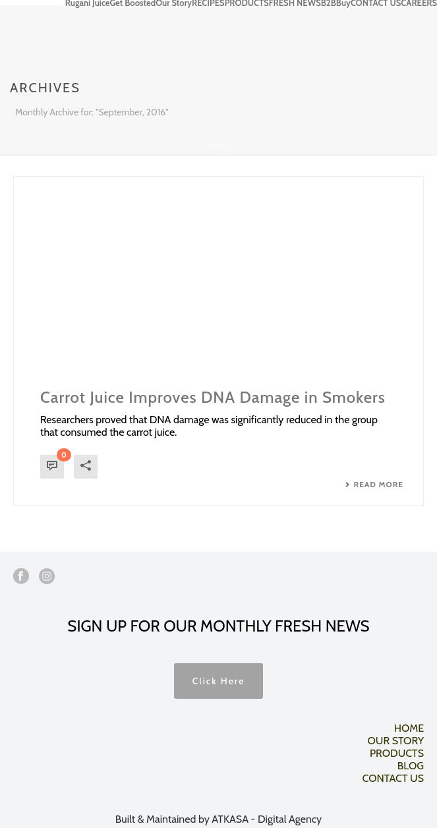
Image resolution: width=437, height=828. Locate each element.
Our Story (174, 2)
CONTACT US (376, 2)
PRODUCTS (247, 2)
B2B (328, 2)
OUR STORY (395, 740)
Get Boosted (132, 2)
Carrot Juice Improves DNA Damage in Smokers (213, 397)
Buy (343, 2)
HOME (409, 728)
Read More (374, 484)
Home (216, 146)
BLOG (410, 765)
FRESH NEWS (295, 2)
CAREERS (419, 2)
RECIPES (208, 2)
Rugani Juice (87, 2)
